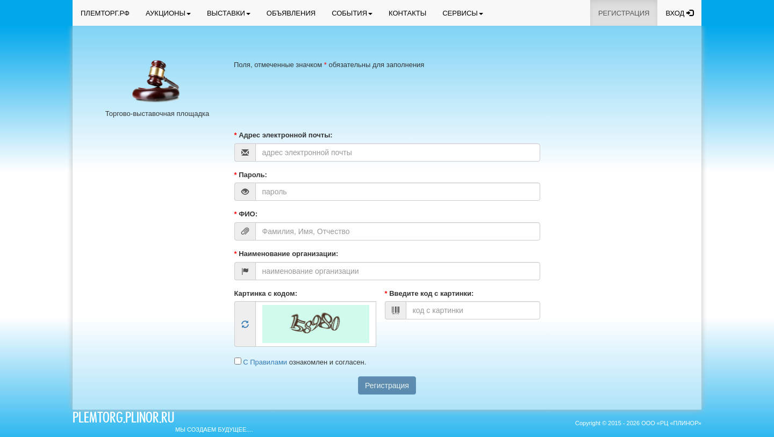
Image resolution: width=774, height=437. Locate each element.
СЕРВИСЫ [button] (462, 13)
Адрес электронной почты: (283, 135)
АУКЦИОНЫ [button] (168, 13)
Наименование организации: (286, 254)
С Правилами (266, 362)
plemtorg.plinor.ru (123, 419)
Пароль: (250, 175)
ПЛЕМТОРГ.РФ (105, 13)
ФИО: (246, 214)
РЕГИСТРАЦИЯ (623, 13)
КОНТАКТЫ (407, 13)
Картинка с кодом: (266, 293)
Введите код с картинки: (429, 293)
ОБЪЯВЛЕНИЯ (291, 13)
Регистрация (387, 385)
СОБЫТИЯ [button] (352, 13)
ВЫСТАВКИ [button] (228, 13)
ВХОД (679, 13)
